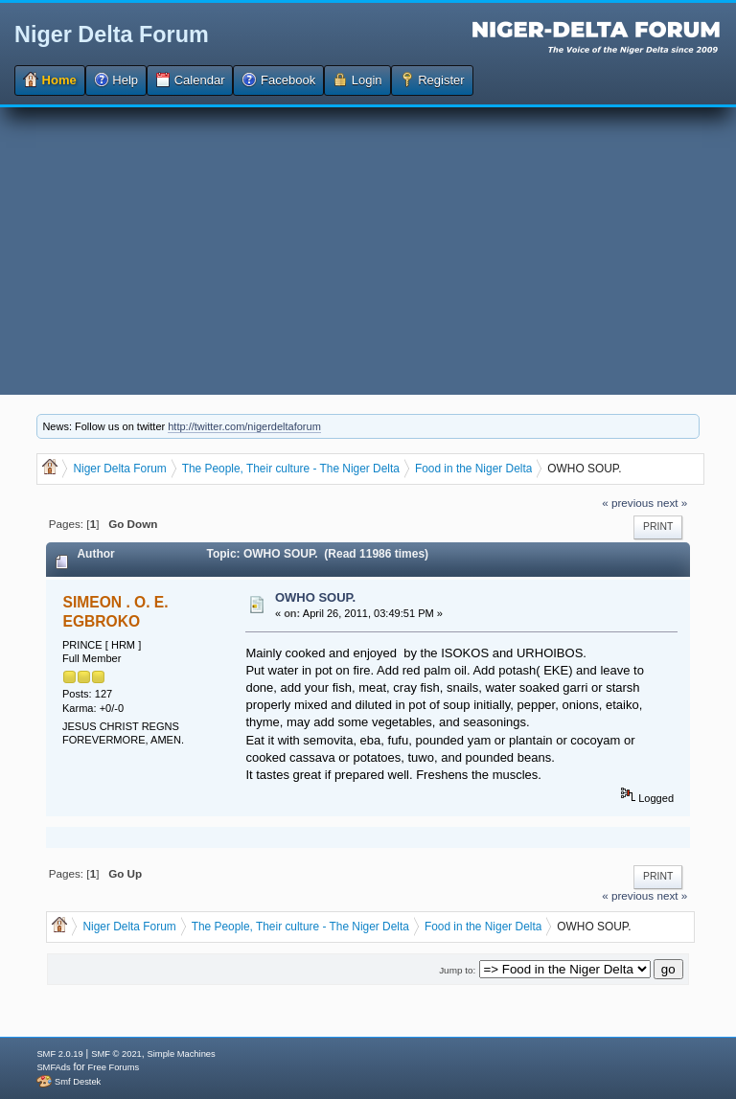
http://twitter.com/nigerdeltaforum (244, 426)
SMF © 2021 (116, 1054)
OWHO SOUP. (315, 597)
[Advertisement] (368, 251)
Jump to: (457, 970)
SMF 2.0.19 (59, 1054)
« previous (628, 502)
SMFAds (53, 1067)
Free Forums (113, 1067)
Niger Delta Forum (111, 34)
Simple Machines (182, 1054)
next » (671, 502)
